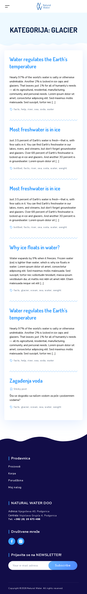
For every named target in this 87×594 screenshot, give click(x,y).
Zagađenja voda (26, 380)
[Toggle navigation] (7, 6)
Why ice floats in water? (35, 247)
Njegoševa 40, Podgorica (33, 511)
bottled (18, 168)
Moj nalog (14, 487)
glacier (25, 290)
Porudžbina (15, 480)
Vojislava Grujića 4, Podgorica (38, 515)
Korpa (12, 473)
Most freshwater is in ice (35, 129)
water (50, 109)
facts (17, 109)
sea (36, 109)
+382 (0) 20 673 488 (27, 519)
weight (63, 168)
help (23, 109)
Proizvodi (14, 466)
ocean (34, 290)
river (30, 109)
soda (43, 109)
